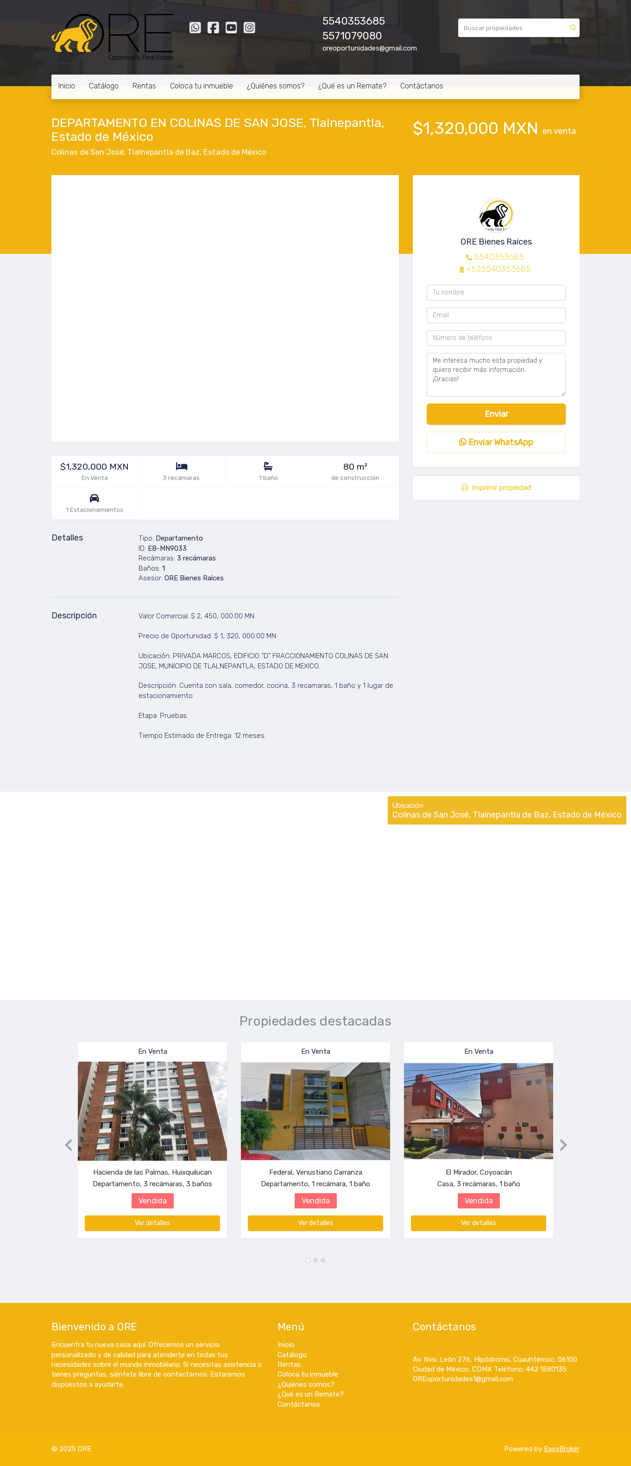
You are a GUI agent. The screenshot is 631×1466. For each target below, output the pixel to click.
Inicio (66, 86)
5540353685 (499, 257)
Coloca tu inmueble (201, 86)
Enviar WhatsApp (496, 442)
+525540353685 (498, 269)
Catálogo (104, 86)
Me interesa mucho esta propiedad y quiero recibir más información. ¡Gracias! (496, 374)
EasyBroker (562, 1449)
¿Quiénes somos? (275, 86)
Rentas (144, 86)
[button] (64, 1144)
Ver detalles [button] (152, 1223)
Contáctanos (421, 86)
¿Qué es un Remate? (352, 86)
